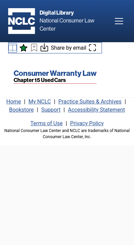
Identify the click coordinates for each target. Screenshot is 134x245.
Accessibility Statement (96, 110)
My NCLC (39, 101)
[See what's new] (23, 48)
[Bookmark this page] (34, 49)
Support (50, 110)
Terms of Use (46, 123)
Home (13, 101)
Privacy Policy (87, 123)
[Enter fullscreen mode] (92, 48)
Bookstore (21, 110)
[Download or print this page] (44, 48)
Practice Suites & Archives (90, 101)
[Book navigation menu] (12, 48)
